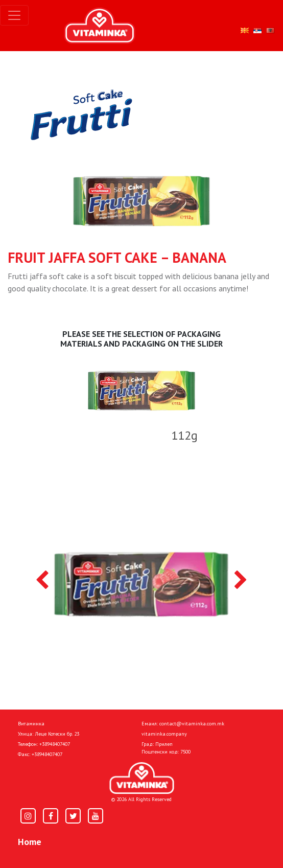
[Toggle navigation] (14, 15)
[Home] (141, 778)
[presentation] (42, 580)
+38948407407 (54, 744)
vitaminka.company (164, 733)
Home (29, 842)
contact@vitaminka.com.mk (191, 723)
